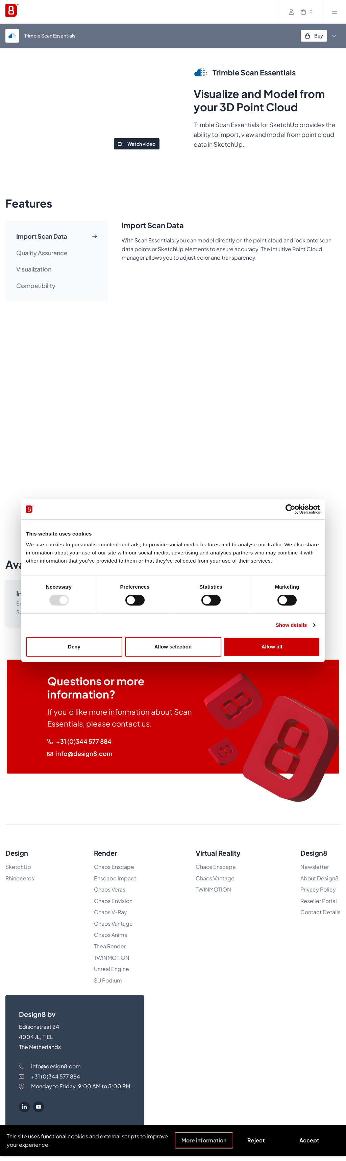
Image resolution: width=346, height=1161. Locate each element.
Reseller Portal (318, 900)
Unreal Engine (111, 968)
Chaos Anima (110, 934)
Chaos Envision (113, 900)
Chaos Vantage (113, 923)
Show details (291, 625)
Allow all (272, 646)
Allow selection (173, 646)
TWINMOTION (111, 957)
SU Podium (108, 980)
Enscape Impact (115, 878)
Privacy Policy (318, 889)
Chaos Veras (109, 889)
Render (105, 853)
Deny (74, 646)
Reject (256, 1140)
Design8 (313, 853)
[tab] (56, 236)
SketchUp (18, 866)
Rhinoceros (19, 878)
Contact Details (320, 912)
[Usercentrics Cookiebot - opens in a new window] (290, 509)
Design (16, 853)
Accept (309, 1140)
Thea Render (110, 946)
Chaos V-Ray (110, 912)
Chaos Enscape (114, 866)
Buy (314, 35)
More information (203, 1140)
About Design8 (319, 878)
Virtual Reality (218, 853)
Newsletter (314, 866)
